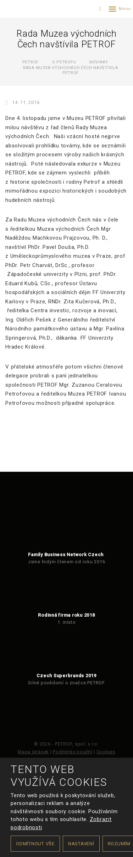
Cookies (105, 751)
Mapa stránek (33, 751)
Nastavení (81, 843)
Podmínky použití (72, 751)
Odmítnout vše (35, 843)
